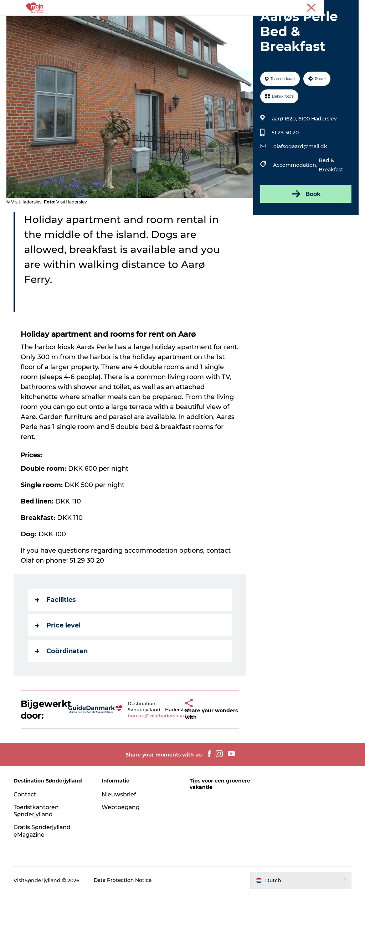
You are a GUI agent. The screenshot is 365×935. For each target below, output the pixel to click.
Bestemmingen (161, 23)
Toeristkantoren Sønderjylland (37, 851)
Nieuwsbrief (119, 834)
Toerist (351, 6)
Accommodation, (295, 205)
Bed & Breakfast (330, 205)
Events (257, 23)
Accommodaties (215, 23)
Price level (58, 666)
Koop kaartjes (162, 30)
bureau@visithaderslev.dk (149, 756)
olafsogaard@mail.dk (300, 187)
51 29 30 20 (284, 173)
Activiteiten (113, 23)
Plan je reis (206, 30)
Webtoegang (121, 847)
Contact (26, 834)
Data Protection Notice (124, 921)
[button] (176, 750)
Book (305, 234)
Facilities (56, 640)
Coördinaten (62, 692)
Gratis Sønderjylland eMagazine (43, 871)
